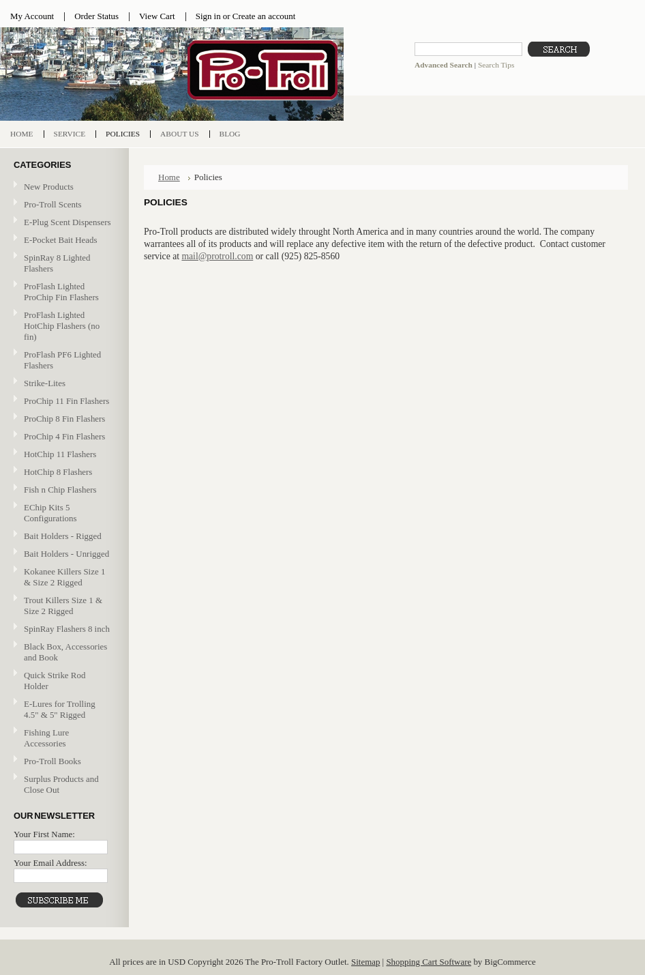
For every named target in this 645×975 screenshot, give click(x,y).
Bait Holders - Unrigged (63, 554)
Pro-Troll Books (52, 761)
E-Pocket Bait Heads (60, 240)
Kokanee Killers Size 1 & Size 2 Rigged (64, 576)
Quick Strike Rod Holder (54, 680)
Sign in (208, 16)
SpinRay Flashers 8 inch (67, 629)
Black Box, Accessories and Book (65, 652)
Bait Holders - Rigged (63, 536)
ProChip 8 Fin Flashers (64, 418)
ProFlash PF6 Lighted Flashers (62, 359)
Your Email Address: (50, 863)
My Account (32, 16)
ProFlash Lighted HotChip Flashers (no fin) (62, 326)
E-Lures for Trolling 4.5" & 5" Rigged (59, 709)
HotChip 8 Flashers (58, 472)
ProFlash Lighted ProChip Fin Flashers (63, 291)
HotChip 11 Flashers (60, 454)
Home (169, 177)
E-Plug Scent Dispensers (67, 222)
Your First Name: (44, 834)
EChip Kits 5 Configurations (50, 512)
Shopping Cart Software (428, 962)
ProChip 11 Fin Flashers (66, 401)
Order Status (96, 16)
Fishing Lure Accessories (46, 737)
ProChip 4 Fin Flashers (64, 436)
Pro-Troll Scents (53, 204)
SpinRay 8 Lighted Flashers (57, 263)
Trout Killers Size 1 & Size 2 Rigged (63, 605)
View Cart (157, 16)
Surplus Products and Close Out (61, 784)
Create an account (263, 16)
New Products (49, 186)
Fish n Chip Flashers (60, 489)
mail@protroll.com (217, 256)
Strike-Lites (44, 383)
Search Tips (496, 65)
